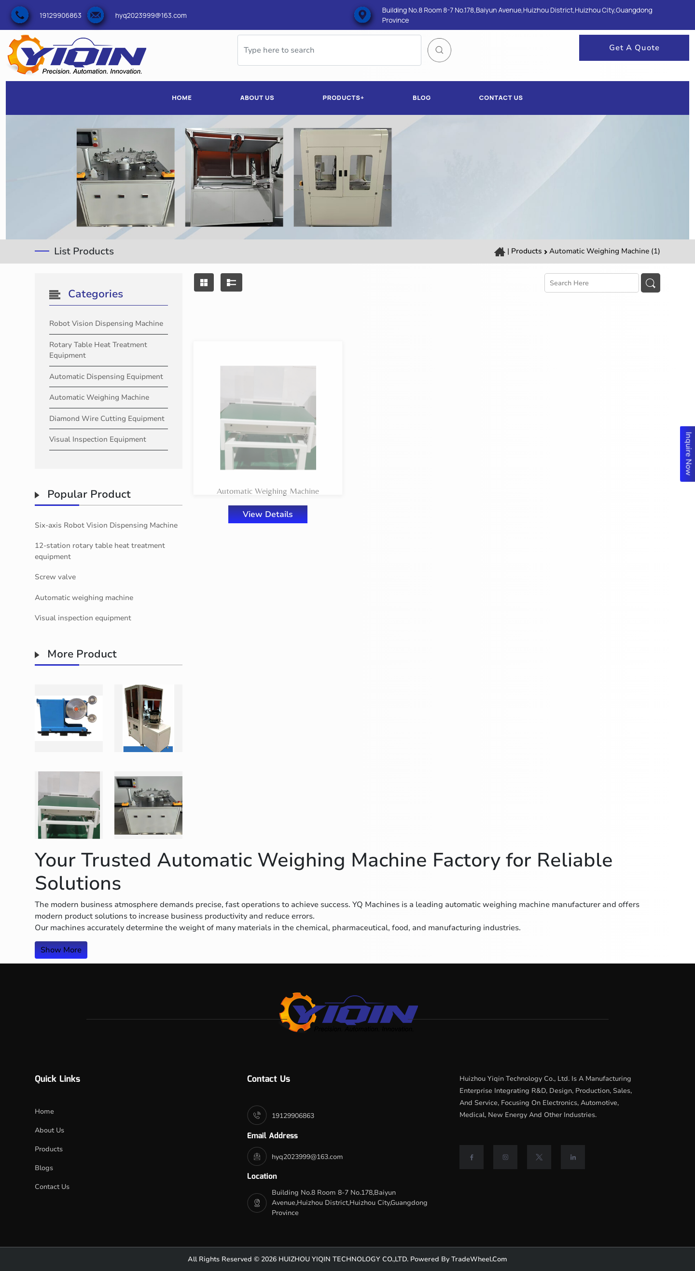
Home (44, 1111)
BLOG (422, 97)
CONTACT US (501, 97)
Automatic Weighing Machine (99, 397)
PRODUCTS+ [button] (343, 97)
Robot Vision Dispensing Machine (106, 323)
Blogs (44, 1168)
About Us (49, 1130)
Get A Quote (634, 47)
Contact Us (52, 1186)
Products (526, 251)
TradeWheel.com (479, 1259)
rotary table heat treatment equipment (98, 350)
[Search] (329, 50)
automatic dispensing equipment (106, 376)
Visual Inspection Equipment (97, 439)
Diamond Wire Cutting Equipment (107, 418)
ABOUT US (257, 97)
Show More (61, 950)
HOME (182, 97)
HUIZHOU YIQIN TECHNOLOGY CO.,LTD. (342, 1259)
